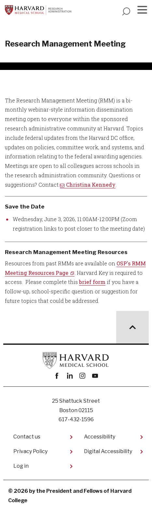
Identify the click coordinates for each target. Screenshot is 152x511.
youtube (95, 376)
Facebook (57, 376)
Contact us (26, 437)
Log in (21, 466)
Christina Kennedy (91, 184)
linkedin (70, 376)
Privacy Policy (30, 451)
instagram (82, 376)
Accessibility (99, 437)
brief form (92, 281)
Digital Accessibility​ (108, 451)
